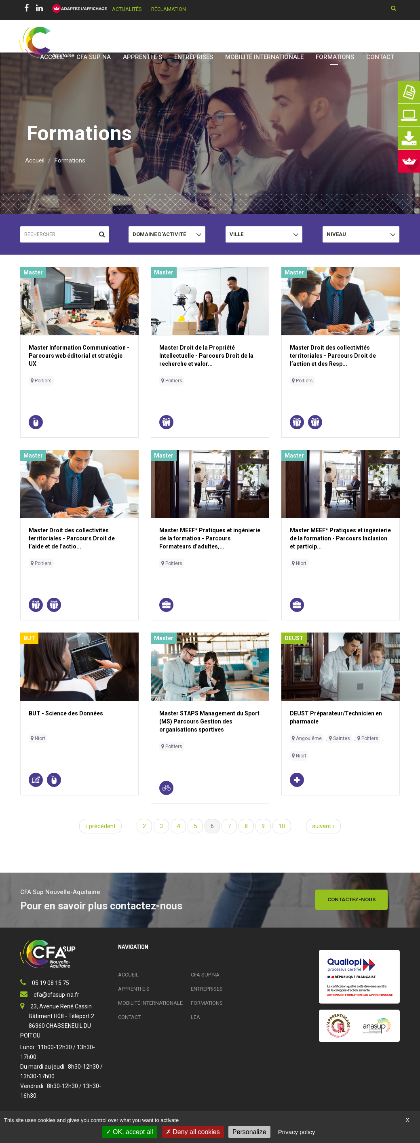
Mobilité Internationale (264, 57)
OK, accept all (129, 1131)
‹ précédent (100, 826)
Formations (335, 57)
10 (282, 826)
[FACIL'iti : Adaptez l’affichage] (77, 9)
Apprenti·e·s (142, 57)
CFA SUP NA (93, 57)
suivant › (323, 826)
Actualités (127, 9)
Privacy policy (296, 1131)
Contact (380, 57)
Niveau (339, 236)
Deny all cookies (193, 1131)
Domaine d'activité (159, 236)
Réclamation (168, 9)
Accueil (52, 57)
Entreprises (193, 57)
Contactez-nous (351, 899)
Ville (242, 236)
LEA (195, 1017)
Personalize (249, 1131)
